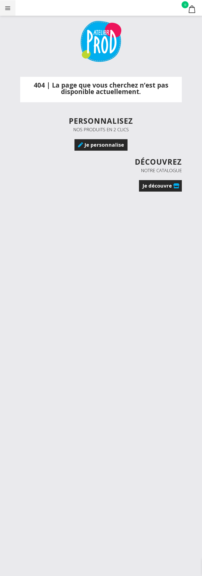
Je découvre (157, 185)
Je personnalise (104, 144)
